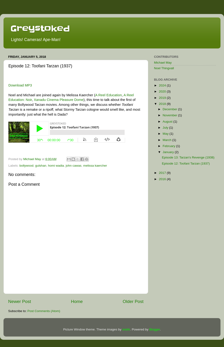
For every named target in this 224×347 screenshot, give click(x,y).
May (166, 133)
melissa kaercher (95, 165)
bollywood (26, 165)
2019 (163, 98)
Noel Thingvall (164, 68)
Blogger (154, 329)
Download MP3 (20, 85)
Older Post (133, 301)
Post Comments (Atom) (44, 311)
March (167, 140)
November (170, 115)
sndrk (126, 329)
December (170, 109)
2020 (163, 91)
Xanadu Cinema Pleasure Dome (59, 100)
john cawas (73, 165)
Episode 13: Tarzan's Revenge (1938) (188, 157)
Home (77, 301)
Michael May (163, 62)
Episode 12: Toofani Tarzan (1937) (186, 163)
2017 (163, 173)
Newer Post (19, 301)
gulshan (40, 165)
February (169, 146)
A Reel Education (108, 95)
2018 (163, 104)
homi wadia (56, 165)
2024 (163, 85)
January (169, 152)
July (166, 127)
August (168, 121)
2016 (163, 179)
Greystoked (40, 28)
